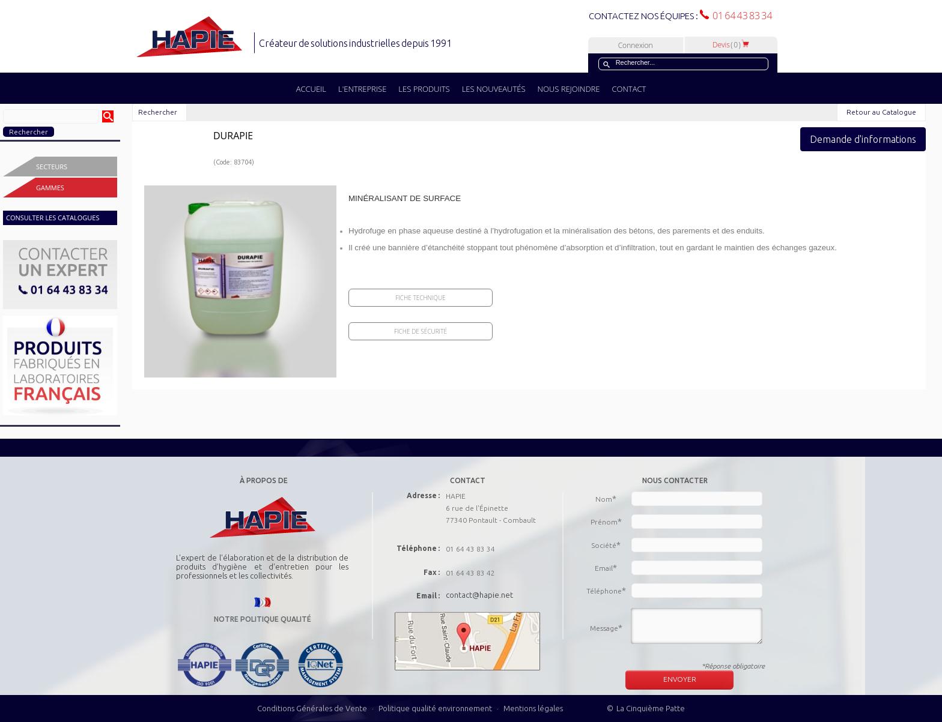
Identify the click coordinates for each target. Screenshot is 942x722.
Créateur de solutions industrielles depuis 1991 (356, 43)
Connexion (635, 45)
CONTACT (629, 88)
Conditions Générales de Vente (312, 708)
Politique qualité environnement (436, 708)
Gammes (50, 187)
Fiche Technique (420, 297)
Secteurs (51, 166)
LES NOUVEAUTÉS (494, 88)
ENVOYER (679, 679)
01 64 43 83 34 (741, 15)
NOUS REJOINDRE (569, 88)
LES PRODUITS (423, 88)
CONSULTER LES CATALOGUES (52, 217)
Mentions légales (533, 708)
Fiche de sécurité (420, 331)
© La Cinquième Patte (646, 708)
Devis (731, 45)
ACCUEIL (311, 88)
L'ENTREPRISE (362, 88)
